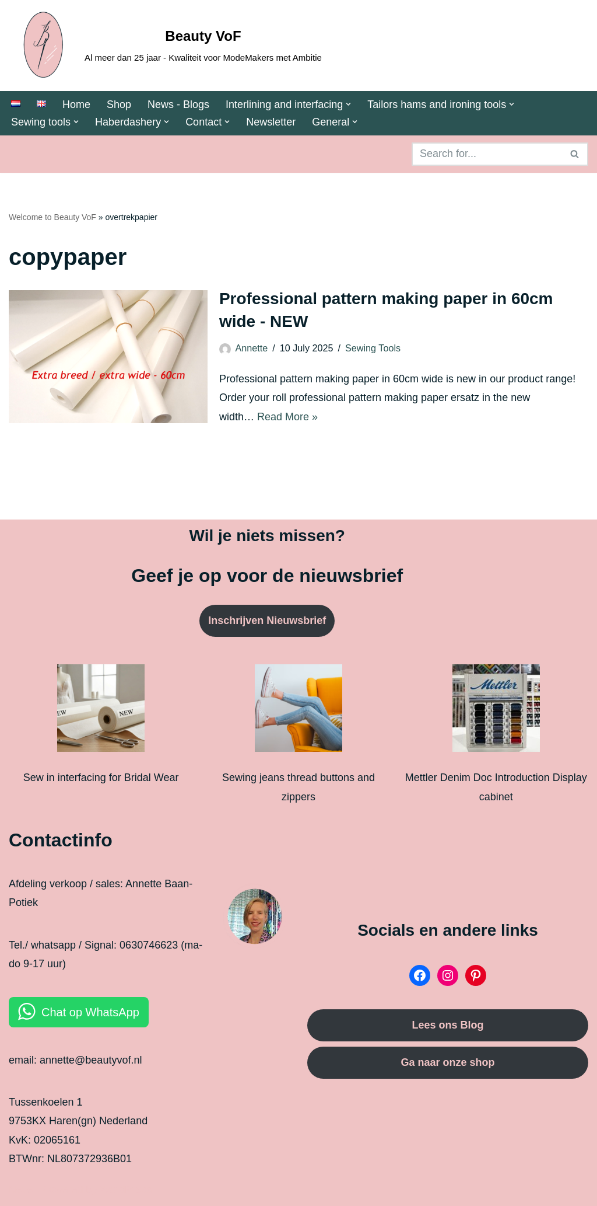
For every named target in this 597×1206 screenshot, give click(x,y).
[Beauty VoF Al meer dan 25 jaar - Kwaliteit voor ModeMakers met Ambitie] (165, 46)
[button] (348, 104)
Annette (251, 348)
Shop (119, 104)
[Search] (487, 154)
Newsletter (271, 122)
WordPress (126, 1189)
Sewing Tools (373, 348)
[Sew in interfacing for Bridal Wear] (101, 711)
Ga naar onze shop (447, 1062)
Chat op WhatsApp (90, 1012)
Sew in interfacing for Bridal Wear (101, 777)
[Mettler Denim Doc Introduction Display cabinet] (496, 711)
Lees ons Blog (447, 1025)
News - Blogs (178, 104)
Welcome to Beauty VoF (52, 217)
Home (76, 104)
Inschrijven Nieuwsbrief (267, 620)
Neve (21, 1189)
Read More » (287, 417)
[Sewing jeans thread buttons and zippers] (298, 711)
